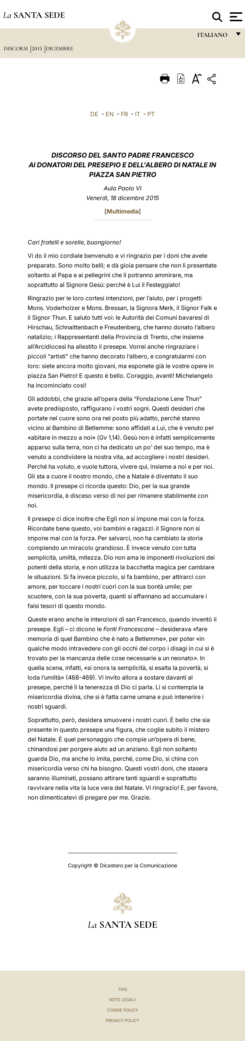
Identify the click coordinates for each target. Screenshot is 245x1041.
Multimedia (123, 211)
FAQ (123, 989)
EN (110, 114)
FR (124, 114)
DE (94, 114)
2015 (38, 48)
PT (151, 114)
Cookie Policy (122, 1010)
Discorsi (16, 48)
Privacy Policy (122, 1020)
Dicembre (59, 48)
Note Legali (122, 999)
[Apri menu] (235, 16)
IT (137, 114)
